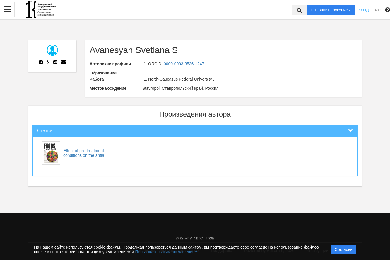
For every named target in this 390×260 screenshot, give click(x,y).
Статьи (44, 130)
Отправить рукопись (330, 10)
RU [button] (378, 10)
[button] (7, 9)
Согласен (344, 249)
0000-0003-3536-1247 (184, 64)
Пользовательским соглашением (166, 251)
